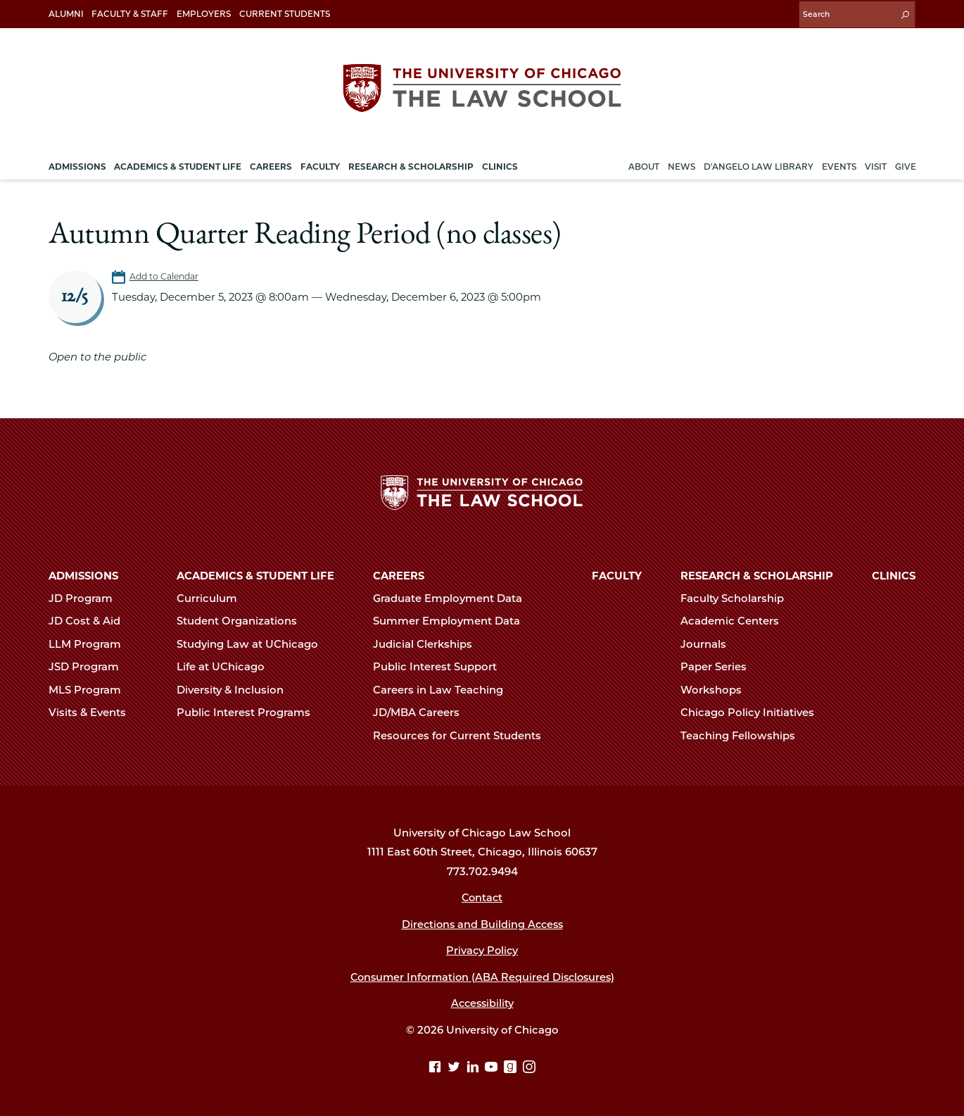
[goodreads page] (512, 1067)
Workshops (717, 689)
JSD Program (90, 666)
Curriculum (213, 597)
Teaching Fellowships (743, 735)
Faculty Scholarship (738, 597)
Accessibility (482, 1002)
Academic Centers (735, 621)
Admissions (83, 575)
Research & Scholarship (756, 575)
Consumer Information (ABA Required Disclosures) (482, 976)
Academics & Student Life (255, 575)
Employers (204, 13)
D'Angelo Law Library (758, 164)
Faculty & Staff (129, 13)
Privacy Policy (482, 949)
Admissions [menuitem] (77, 164)
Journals (709, 643)
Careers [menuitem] (271, 164)
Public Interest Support (441, 666)
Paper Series (719, 666)
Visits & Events (93, 712)
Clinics (893, 575)
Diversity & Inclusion (236, 689)
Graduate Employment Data (453, 597)
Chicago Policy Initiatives (753, 712)
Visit (876, 164)
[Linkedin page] (475, 1067)
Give (905, 164)
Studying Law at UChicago (253, 643)
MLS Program (91, 689)
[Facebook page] (437, 1067)
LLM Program (91, 643)
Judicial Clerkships (428, 643)
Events (839, 164)
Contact (482, 897)
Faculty (617, 575)
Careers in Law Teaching (444, 689)
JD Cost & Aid (90, 621)
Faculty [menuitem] (320, 164)
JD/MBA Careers (422, 712)
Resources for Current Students (463, 735)
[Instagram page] (529, 1067)
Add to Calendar (165, 275)
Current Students (284, 13)
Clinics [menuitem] (500, 164)
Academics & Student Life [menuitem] (177, 164)
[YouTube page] (493, 1067)
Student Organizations (243, 621)
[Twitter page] (456, 1067)
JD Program (87, 597)
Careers (398, 575)
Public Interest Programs (249, 712)
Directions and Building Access (482, 923)
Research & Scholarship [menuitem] (411, 164)
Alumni (66, 13)
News (681, 164)
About (643, 164)
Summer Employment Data (452, 621)
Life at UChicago (227, 666)
